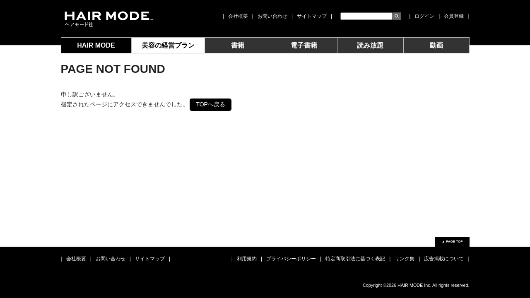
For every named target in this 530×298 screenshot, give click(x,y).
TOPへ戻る (210, 104)
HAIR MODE (96, 45)
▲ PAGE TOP (452, 241)
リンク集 (404, 259)
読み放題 (370, 45)
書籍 (237, 45)
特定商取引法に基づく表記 (355, 259)
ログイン (424, 16)
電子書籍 (304, 45)
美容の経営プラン (168, 45)
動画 (436, 45)
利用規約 (247, 259)
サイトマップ (312, 16)
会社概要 (238, 16)
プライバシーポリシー (291, 259)
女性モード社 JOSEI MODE (108, 18)
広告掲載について (444, 259)
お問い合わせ (272, 16)
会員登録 (454, 16)
